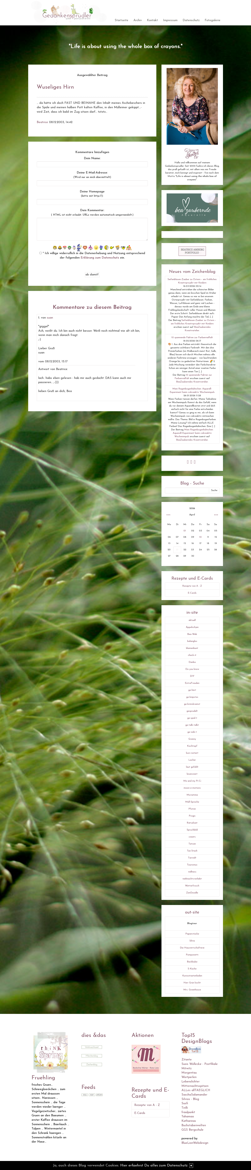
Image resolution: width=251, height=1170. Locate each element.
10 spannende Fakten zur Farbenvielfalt (192, 337)
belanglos (192, 641)
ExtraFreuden (192, 683)
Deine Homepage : (92, 194)
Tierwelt (192, 858)
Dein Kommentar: (92, 212)
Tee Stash (192, 851)
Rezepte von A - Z (192, 586)
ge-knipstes (192, 697)
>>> (216, 515)
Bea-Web (192, 634)
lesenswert (192, 774)
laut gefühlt (192, 767)
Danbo (192, 662)
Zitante (186, 1059)
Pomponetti (192, 955)
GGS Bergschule (192, 1129)
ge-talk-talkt (192, 725)
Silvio (192, 941)
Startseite (121, 20)
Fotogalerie (212, 20)
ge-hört (192, 690)
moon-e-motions (192, 788)
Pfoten (192, 809)
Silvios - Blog (190, 1099)
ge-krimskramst (192, 704)
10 (200, 537)
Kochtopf (192, 746)
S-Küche (192, 969)
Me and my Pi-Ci (192, 781)
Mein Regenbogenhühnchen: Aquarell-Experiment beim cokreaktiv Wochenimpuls (193, 433)
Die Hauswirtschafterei (192, 948)
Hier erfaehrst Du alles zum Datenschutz (154, 1165)
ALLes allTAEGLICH (195, 1090)
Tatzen (192, 844)
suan (50, 317)
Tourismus (192, 865)
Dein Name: (92, 158)
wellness (192, 872)
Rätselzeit (192, 823)
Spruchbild (192, 830)
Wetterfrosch (192, 886)
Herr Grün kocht (192, 983)
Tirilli (184, 1107)
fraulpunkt (188, 1112)
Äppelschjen (192, 627)
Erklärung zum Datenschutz (100, 257)
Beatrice (42, 122)
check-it (192, 655)
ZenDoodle (192, 893)
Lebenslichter (190, 1081)
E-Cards (192, 593)
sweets (192, 837)
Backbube (192, 962)
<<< (168, 515)
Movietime (192, 795)
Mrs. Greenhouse (192, 989)
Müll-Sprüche (192, 802)
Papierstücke (192, 934)
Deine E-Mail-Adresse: (92, 175)
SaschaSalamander (194, 1094)
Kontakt (152, 20)
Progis (192, 816)
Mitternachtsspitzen (194, 1086)
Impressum (170, 20)
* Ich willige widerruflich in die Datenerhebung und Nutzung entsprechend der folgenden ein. (92, 255)
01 (185, 531)
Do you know (192, 669)
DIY (192, 676)
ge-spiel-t (192, 718)
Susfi (184, 1103)
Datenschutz (191, 20)
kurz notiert (192, 753)
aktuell (192, 620)
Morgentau (189, 1072)
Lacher (192, 760)
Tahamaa (187, 1116)
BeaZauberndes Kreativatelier (192, 382)
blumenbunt (192, 648)
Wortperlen (188, 1077)
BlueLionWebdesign (194, 1143)
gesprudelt (192, 711)
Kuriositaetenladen (192, 976)
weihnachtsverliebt (192, 879)
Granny (192, 739)
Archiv (137, 20)
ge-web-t (192, 732)
